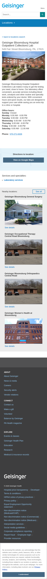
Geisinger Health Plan (13, 441)
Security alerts (10, 390)
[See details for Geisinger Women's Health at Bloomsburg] (23, 333)
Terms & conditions (12, 493)
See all (39, 191)
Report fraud (9, 535)
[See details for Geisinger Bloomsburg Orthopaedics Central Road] (23, 293)
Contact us (8, 405)
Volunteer (8, 414)
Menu (42, 8)
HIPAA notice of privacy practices (18, 497)
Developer (35, 490)
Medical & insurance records (16, 454)
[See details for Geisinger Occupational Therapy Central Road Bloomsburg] (23, 254)
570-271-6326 (16, 134)
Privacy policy (10, 501)
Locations (7, 22)
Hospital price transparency (16, 490)
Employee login (24, 535)
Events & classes (11, 436)
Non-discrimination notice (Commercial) (21, 517)
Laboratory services (13, 180)
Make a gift (9, 409)
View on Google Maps (23, 160)
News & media (10, 381)
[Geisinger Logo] (13, 6)
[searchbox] (21, 14)
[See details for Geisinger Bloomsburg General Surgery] (23, 214)
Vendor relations (11, 395)
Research (8, 450)
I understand (24, 574)
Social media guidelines (14, 527)
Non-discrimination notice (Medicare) (20, 520)
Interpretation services (14, 524)
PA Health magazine (13, 423)
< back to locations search (13, 37)
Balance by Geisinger (13, 418)
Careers (7, 385)
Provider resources (12, 538)
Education (8, 445)
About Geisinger (11, 376)
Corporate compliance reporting (18, 531)
